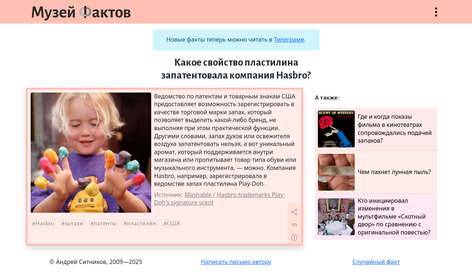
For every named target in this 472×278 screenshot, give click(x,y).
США (173, 223)
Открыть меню (436, 15)
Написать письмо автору (236, 262)
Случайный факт (376, 262)
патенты (105, 223)
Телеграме (289, 39)
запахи (74, 223)
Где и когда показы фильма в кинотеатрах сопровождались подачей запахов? (375, 129)
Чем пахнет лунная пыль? (374, 172)
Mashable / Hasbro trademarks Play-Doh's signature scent (219, 199)
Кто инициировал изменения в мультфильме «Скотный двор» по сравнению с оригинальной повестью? (374, 216)
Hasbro (44, 223)
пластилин (141, 223)
